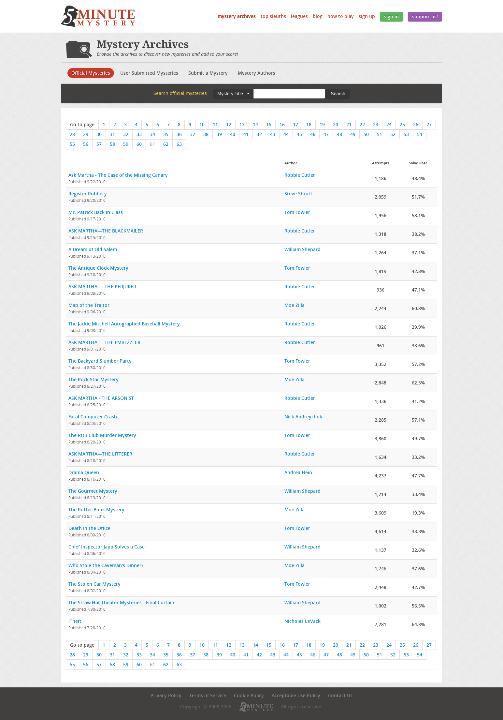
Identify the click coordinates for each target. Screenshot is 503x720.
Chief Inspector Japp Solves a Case (106, 547)
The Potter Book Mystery (96, 509)
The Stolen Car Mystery (94, 584)
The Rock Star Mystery (93, 379)
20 (335, 124)
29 (85, 134)
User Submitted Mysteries (149, 73)
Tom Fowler (297, 212)
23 (375, 124)
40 (232, 134)
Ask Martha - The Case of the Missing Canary (118, 175)
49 (352, 134)
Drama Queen (83, 472)
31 (112, 134)
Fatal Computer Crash (92, 416)
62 (165, 144)
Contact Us (340, 695)
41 (246, 134)
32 (125, 134)
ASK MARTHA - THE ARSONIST (101, 398)
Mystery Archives (237, 16)
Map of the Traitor (88, 305)
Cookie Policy (249, 695)
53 (406, 134)
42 (259, 134)
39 (219, 134)
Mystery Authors (256, 73)
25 (402, 124)
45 (299, 134)
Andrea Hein (298, 472)
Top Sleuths (273, 16)
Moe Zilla (294, 305)
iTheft (74, 621)
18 (308, 124)
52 (392, 134)
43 (272, 134)
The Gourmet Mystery (92, 491)
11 (215, 124)
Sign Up (367, 16)
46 (312, 134)
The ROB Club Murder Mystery (102, 435)
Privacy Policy (166, 695)
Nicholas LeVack (302, 621)
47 (326, 134)
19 (322, 124)
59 (125, 144)
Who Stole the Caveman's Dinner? (105, 565)
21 (349, 124)
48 (339, 134)
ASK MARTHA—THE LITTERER (100, 454)
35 (165, 134)
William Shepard (302, 249)
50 (366, 134)
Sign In (391, 16)
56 (85, 144)
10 (202, 124)
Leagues (299, 16)
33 (139, 134)
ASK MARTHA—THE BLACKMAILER (105, 231)
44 (286, 134)
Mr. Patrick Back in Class (95, 212)
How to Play (340, 16)
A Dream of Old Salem (92, 249)
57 (99, 144)
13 (242, 124)
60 (139, 144)
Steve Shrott (298, 193)
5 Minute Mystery (98, 16)
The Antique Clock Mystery (98, 268)
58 (112, 144)
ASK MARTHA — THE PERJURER (102, 286)
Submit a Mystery (208, 73)
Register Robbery (87, 193)
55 (72, 144)
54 (419, 134)
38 (205, 134)
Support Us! (425, 16)
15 (268, 124)
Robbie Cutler (299, 175)
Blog (318, 16)
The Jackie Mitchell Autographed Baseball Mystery (124, 324)
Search (338, 93)
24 (389, 124)
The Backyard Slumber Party (100, 361)
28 (72, 134)
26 (415, 124)
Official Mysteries (90, 73)
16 (282, 124)
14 (255, 124)
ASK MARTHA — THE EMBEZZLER (104, 342)
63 (179, 144)
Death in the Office (89, 528)
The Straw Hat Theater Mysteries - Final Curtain (121, 602)
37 (192, 134)
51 (379, 134)
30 (99, 134)
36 (179, 134)
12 (228, 124)
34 (152, 134)
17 (295, 124)
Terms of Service (207, 695)
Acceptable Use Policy (296, 695)
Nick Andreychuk (303, 416)
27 (429, 124)
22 (362, 124)
